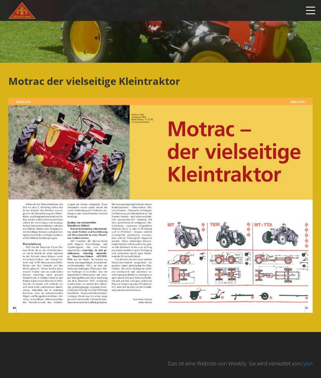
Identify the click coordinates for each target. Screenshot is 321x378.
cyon (307, 363)
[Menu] (310, 10)
